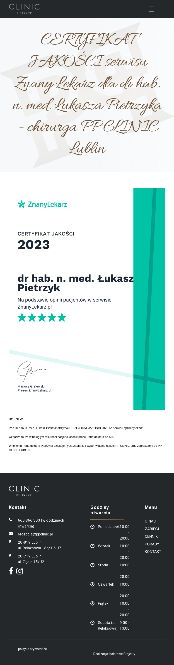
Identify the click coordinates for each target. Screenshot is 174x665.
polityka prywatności (32, 649)
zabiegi (152, 529)
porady (152, 544)
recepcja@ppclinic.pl (35, 534)
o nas (150, 521)
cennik (151, 536)
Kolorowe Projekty (122, 654)
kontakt (153, 551)
